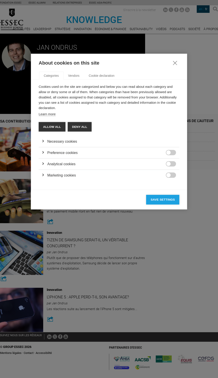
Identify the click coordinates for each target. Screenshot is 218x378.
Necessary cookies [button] (62, 199)
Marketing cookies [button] (61, 233)
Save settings (163, 257)
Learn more (47, 171)
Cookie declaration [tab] (102, 133)
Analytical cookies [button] (61, 221)
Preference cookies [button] (62, 210)
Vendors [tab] (73, 133)
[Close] (175, 120)
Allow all (52, 184)
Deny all (79, 184)
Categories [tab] (51, 133)
